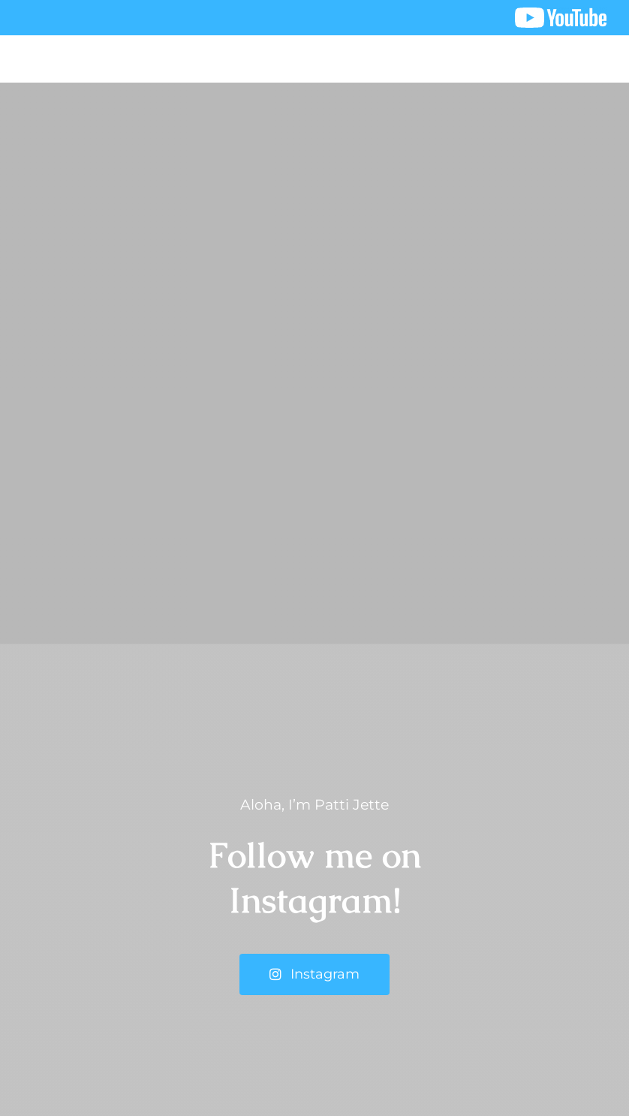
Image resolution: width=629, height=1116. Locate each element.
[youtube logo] (560, 14)
